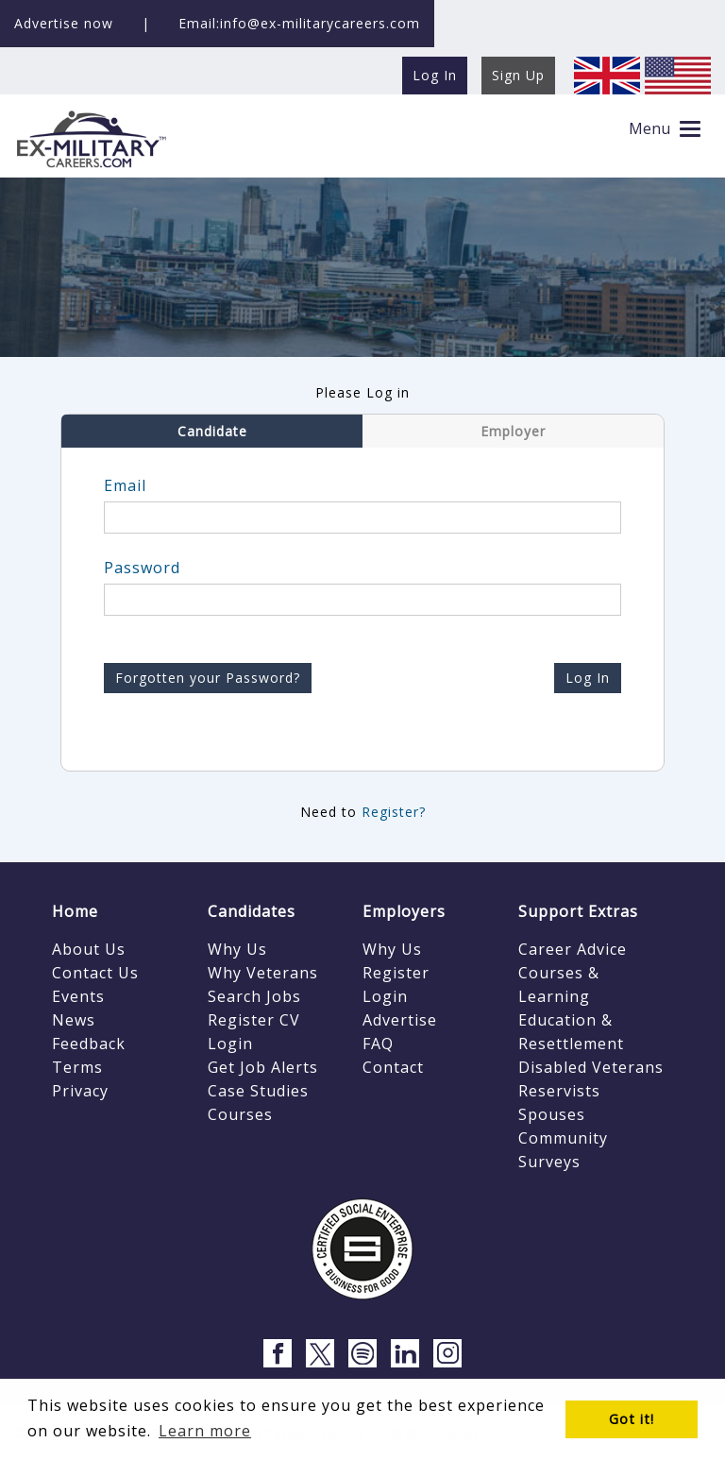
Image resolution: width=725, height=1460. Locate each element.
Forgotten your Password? (207, 678)
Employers (404, 911)
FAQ (378, 1043)
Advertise (399, 1020)
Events (78, 996)
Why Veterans (263, 972)
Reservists (559, 1090)
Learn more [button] (205, 1430)
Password (142, 567)
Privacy (80, 1090)
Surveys (549, 1161)
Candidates (251, 911)
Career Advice (572, 949)
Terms (77, 1067)
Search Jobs (254, 996)
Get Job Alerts (263, 1067)
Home (75, 911)
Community (563, 1138)
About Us (89, 949)
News (73, 1020)
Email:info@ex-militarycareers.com (299, 23)
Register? (394, 812)
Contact (393, 1067)
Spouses (551, 1114)
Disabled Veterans (591, 1067)
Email (125, 485)
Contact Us (95, 972)
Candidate (212, 431)
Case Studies (258, 1090)
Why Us (237, 949)
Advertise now (63, 23)
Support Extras (578, 911)
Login (230, 1043)
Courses (240, 1114)
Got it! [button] (631, 1419)
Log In (587, 678)
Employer (513, 431)
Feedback (89, 1043)
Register (396, 972)
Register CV (254, 1020)
